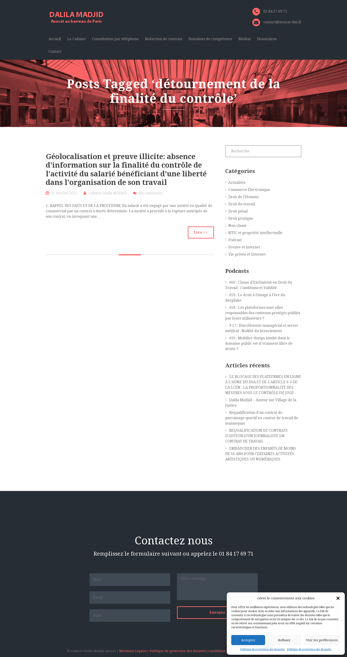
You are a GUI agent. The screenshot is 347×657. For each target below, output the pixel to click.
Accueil (54, 39)
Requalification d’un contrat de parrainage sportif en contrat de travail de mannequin (261, 417)
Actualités (236, 182)
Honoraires (267, 39)
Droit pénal (238, 211)
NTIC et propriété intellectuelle (255, 233)
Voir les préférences (322, 640)
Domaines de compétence (210, 39)
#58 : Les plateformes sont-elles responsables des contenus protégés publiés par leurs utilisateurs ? (262, 312)
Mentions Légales (133, 651)
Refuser (284, 640)
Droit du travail (241, 204)
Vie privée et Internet (247, 254)
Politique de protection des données (262, 649)
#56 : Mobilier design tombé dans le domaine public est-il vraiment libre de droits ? (258, 343)
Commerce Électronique (249, 190)
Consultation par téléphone (115, 39)
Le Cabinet (76, 39)
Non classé (237, 225)
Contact (54, 51)
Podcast (235, 240)
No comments (150, 193)
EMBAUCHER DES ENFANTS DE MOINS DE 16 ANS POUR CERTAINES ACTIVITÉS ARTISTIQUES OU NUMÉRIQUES (260, 453)
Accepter (248, 640)
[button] (338, 598)
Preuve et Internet (244, 247)
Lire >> (201, 232)
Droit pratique (240, 218)
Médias (244, 39)
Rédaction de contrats (163, 39)
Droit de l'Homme (243, 197)
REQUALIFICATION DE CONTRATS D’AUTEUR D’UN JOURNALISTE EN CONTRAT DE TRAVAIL (256, 435)
